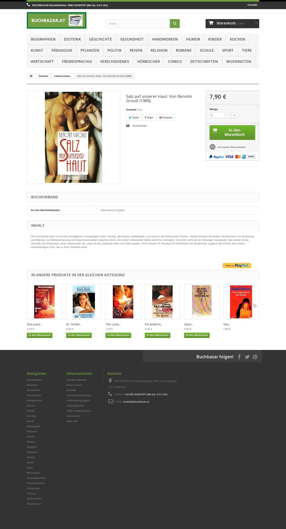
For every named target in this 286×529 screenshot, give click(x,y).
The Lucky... (113, 324)
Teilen (149, 117)
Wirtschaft (42, 61)
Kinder (215, 39)
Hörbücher (148, 61)
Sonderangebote (77, 379)
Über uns (72, 421)
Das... (227, 324)
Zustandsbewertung (79, 395)
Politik (114, 50)
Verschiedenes (114, 61)
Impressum (73, 416)
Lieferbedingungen (78, 400)
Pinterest (165, 117)
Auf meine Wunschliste (231, 147)
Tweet (134, 117)
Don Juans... (34, 324)
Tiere (247, 50)
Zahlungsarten (75, 405)
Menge (214, 109)
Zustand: (131, 109)
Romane (184, 50)
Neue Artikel (74, 385)
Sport (228, 50)
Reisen (136, 50)
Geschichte (100, 39)
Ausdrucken (139, 125)
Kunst (37, 50)
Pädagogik (61, 50)
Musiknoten (238, 61)
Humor (193, 39)
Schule (207, 50)
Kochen (237, 39)
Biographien (43, 39)
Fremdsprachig (77, 61)
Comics (175, 61)
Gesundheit (132, 39)
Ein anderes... (154, 324)
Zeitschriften (204, 61)
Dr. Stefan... (73, 324)
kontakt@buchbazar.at (136, 401)
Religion (159, 50)
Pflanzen (89, 50)
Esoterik (72, 39)
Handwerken (165, 39)
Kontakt (252, 4)
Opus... (188, 324)
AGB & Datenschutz (79, 410)
